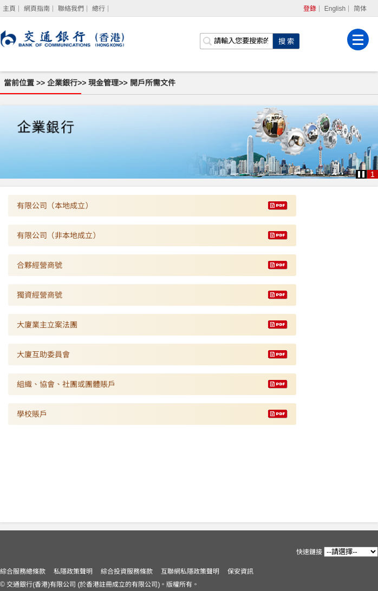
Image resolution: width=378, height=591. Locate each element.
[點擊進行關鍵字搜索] (285, 41)
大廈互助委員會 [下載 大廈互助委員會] (43, 354)
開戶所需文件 (152, 82)
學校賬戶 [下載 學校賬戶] (32, 414)
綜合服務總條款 (22, 571)
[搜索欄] (236, 41)
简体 (360, 8)
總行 (98, 8)
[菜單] (358, 39)
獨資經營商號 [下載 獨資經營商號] (39, 295)
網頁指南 (37, 8)
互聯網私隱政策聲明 (190, 571)
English (335, 8)
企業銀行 (62, 82)
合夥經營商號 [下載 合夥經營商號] (39, 265)
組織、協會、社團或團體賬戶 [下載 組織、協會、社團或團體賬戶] (66, 384)
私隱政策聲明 (73, 571)
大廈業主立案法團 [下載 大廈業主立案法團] (47, 324)
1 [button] (372, 174)
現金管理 (103, 82)
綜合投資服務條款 (127, 571)
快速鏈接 (309, 552)
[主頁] (9, 8)
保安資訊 (240, 571)
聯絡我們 (71, 8)
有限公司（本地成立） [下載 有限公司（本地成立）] (55, 205)
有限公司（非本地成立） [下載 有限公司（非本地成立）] (58, 235)
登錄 (309, 8)
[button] (361, 174)
